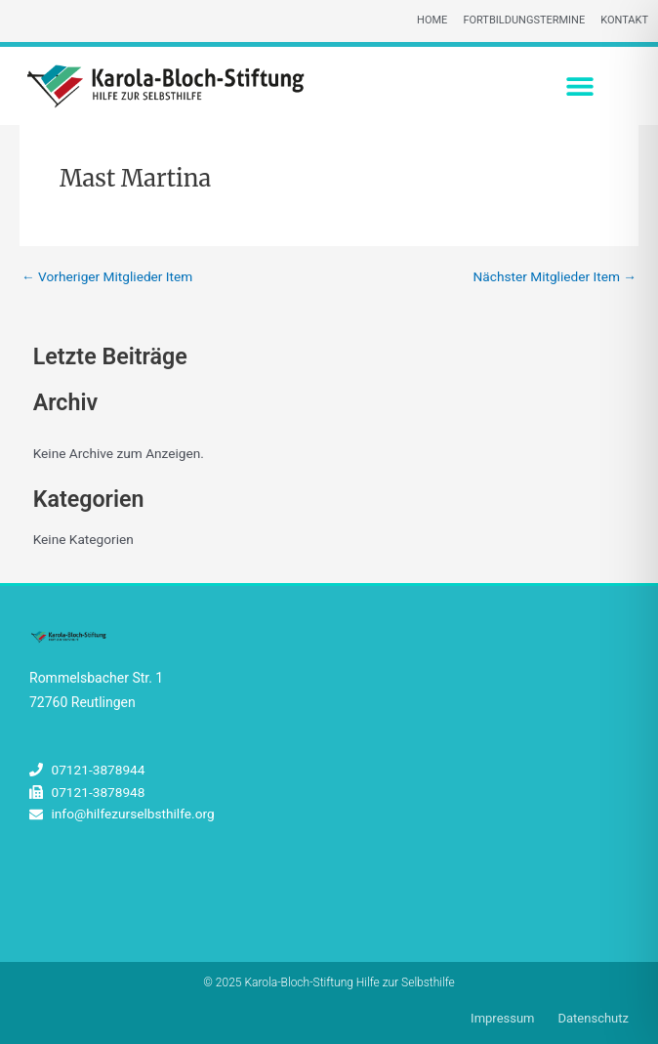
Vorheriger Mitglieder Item (106, 277)
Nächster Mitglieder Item (555, 277)
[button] (579, 85)
